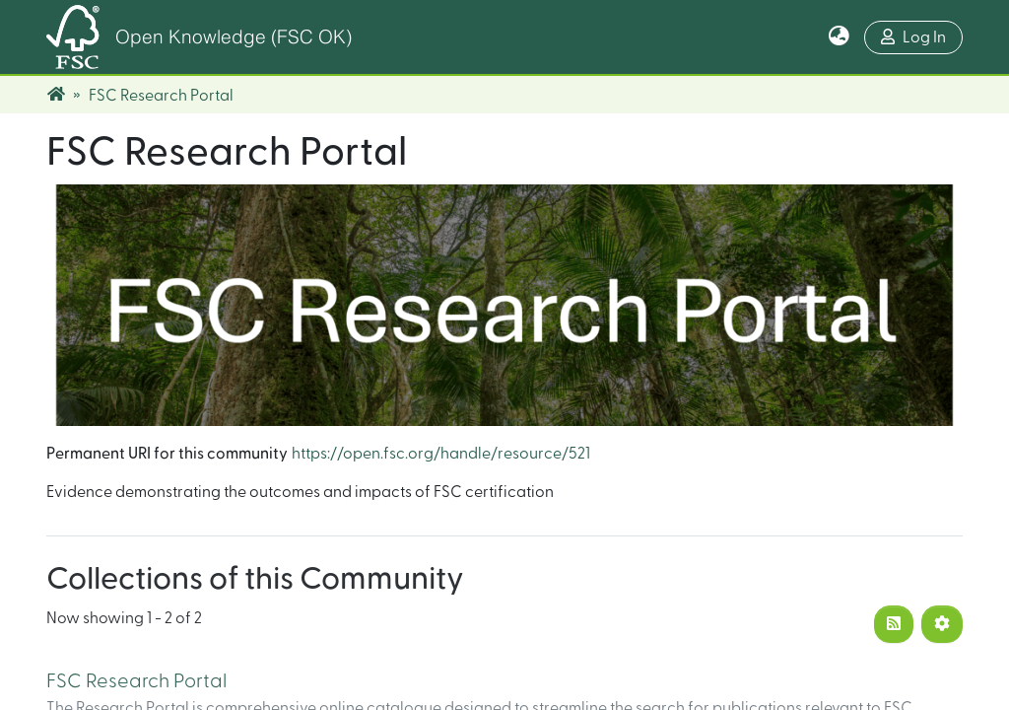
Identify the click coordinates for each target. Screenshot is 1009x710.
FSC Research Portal (136, 681)
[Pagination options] (942, 624)
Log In (913, 37)
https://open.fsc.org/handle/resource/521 (441, 454)
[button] (839, 37)
